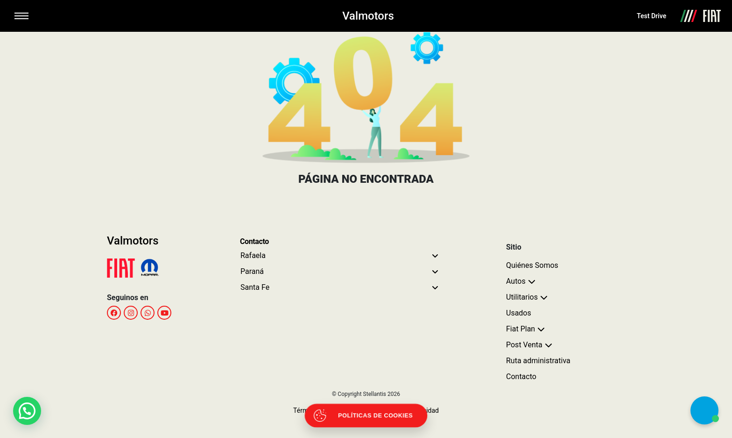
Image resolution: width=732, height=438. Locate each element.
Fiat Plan (520, 328)
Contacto (521, 376)
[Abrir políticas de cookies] (366, 416)
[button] (27, 411)
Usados (518, 313)
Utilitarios (522, 297)
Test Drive (651, 16)
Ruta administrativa (538, 360)
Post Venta (524, 344)
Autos (516, 281)
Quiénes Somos (532, 265)
